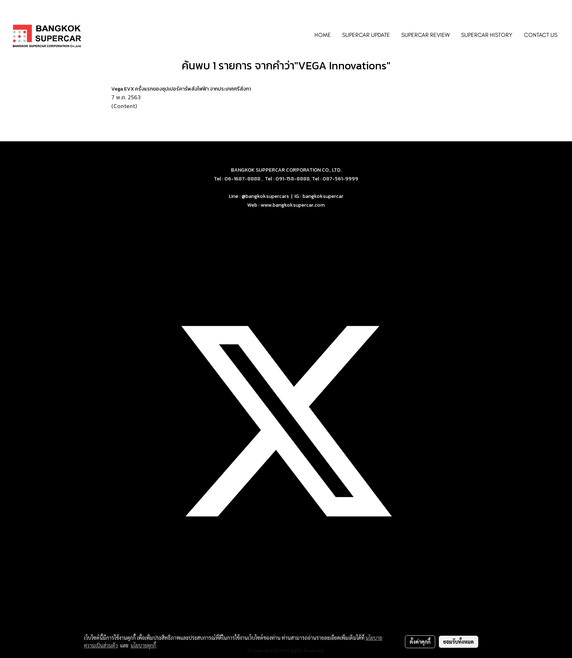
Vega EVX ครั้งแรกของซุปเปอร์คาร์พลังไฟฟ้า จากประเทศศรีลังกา (181, 89)
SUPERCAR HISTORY (487, 34)
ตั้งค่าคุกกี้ (420, 641)
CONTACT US (540, 34)
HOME (322, 34)
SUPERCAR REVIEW (425, 34)
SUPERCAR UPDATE (366, 34)
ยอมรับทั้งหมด (458, 641)
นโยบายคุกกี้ (143, 645)
